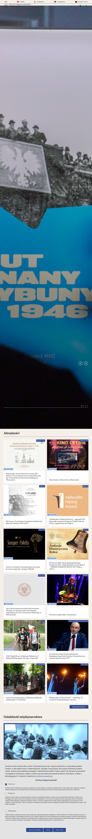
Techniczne (11, 784)
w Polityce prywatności (44, 776)
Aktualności (11, 371)
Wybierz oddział (15, 7)
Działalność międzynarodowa (23, 655)
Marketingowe (12, 811)
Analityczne (11, 793)
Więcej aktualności (79, 645)
